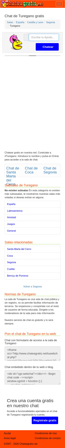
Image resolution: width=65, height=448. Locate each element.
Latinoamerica (15, 211)
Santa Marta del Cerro (19, 249)
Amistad (11, 217)
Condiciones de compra (48, 438)
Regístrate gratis (44, 420)
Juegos (11, 224)
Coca (10, 255)
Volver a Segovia (32, 286)
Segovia (11, 262)
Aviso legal (10, 438)
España (11, 204)
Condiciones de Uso (46, 433)
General (11, 230)
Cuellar (11, 269)
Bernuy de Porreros (17, 275)
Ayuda (7, 433)
